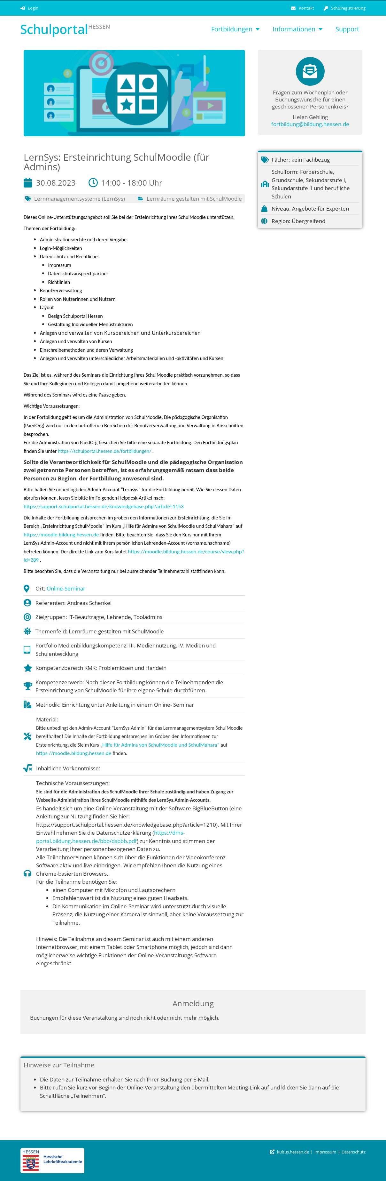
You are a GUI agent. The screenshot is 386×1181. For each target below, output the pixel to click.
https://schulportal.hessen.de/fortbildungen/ (104, 451)
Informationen (298, 29)
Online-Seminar (66, 588)
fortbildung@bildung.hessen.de (310, 124)
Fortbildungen (235, 29)
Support (347, 29)
